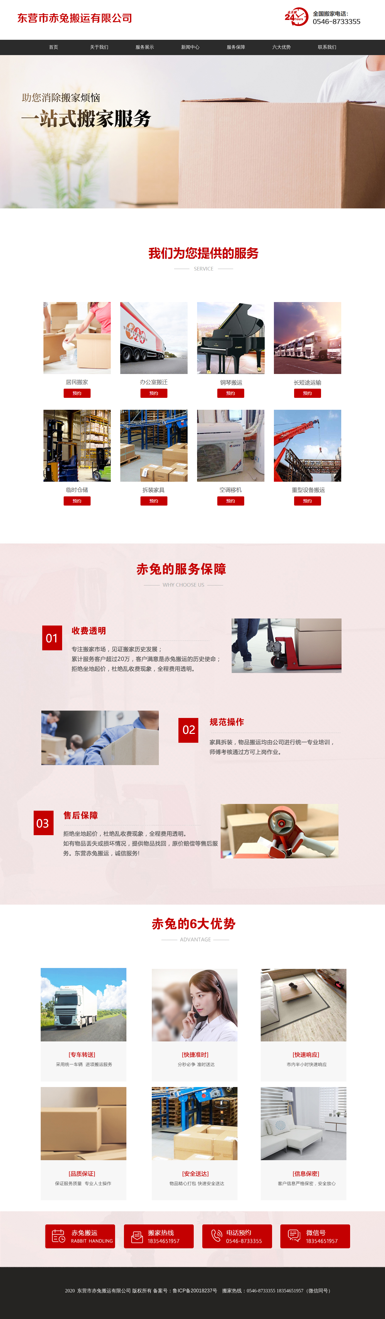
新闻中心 (190, 47)
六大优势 (281, 47)
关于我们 (99, 47)
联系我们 (327, 47)
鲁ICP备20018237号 (195, 1290)
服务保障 (236, 47)
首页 (53, 47)
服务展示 (145, 47)
